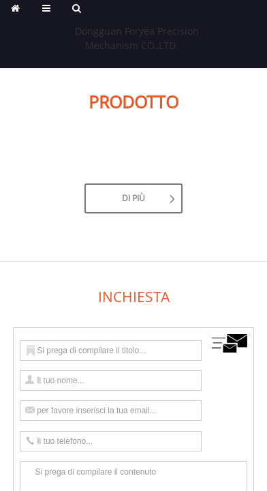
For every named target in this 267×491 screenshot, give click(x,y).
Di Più (133, 198)
